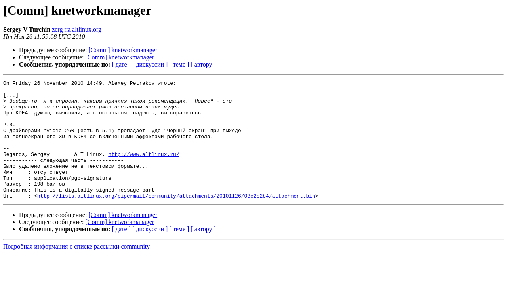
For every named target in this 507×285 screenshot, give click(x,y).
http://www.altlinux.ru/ (143, 169)
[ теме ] (179, 64)
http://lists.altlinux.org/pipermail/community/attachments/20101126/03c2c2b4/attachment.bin (176, 219)
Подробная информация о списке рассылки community (76, 270)
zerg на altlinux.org (76, 29)
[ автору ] (203, 64)
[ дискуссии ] (150, 64)
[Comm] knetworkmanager (122, 50)
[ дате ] (121, 64)
